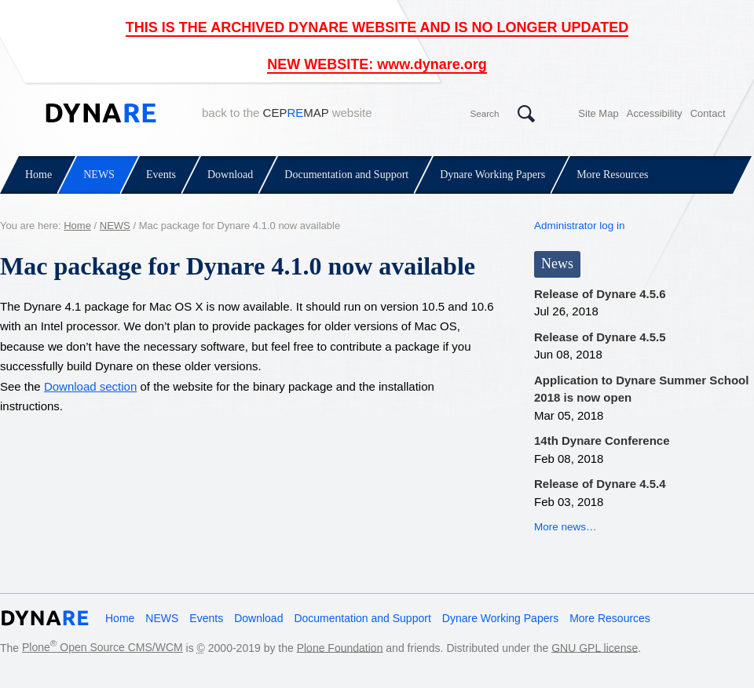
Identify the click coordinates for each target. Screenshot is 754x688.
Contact (708, 113)
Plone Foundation (340, 647)
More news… (565, 527)
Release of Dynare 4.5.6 (600, 293)
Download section (90, 386)
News (557, 263)
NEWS (99, 174)
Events (161, 174)
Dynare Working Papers (492, 174)
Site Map (598, 113)
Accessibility (655, 113)
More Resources (612, 174)
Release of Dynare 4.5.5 (600, 337)
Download (230, 174)
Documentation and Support (346, 174)
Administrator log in (579, 225)
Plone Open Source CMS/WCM (102, 647)
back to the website (287, 112)
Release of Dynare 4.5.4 (600, 483)
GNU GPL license (594, 647)
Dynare (101, 113)
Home (38, 174)
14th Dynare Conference (602, 440)
